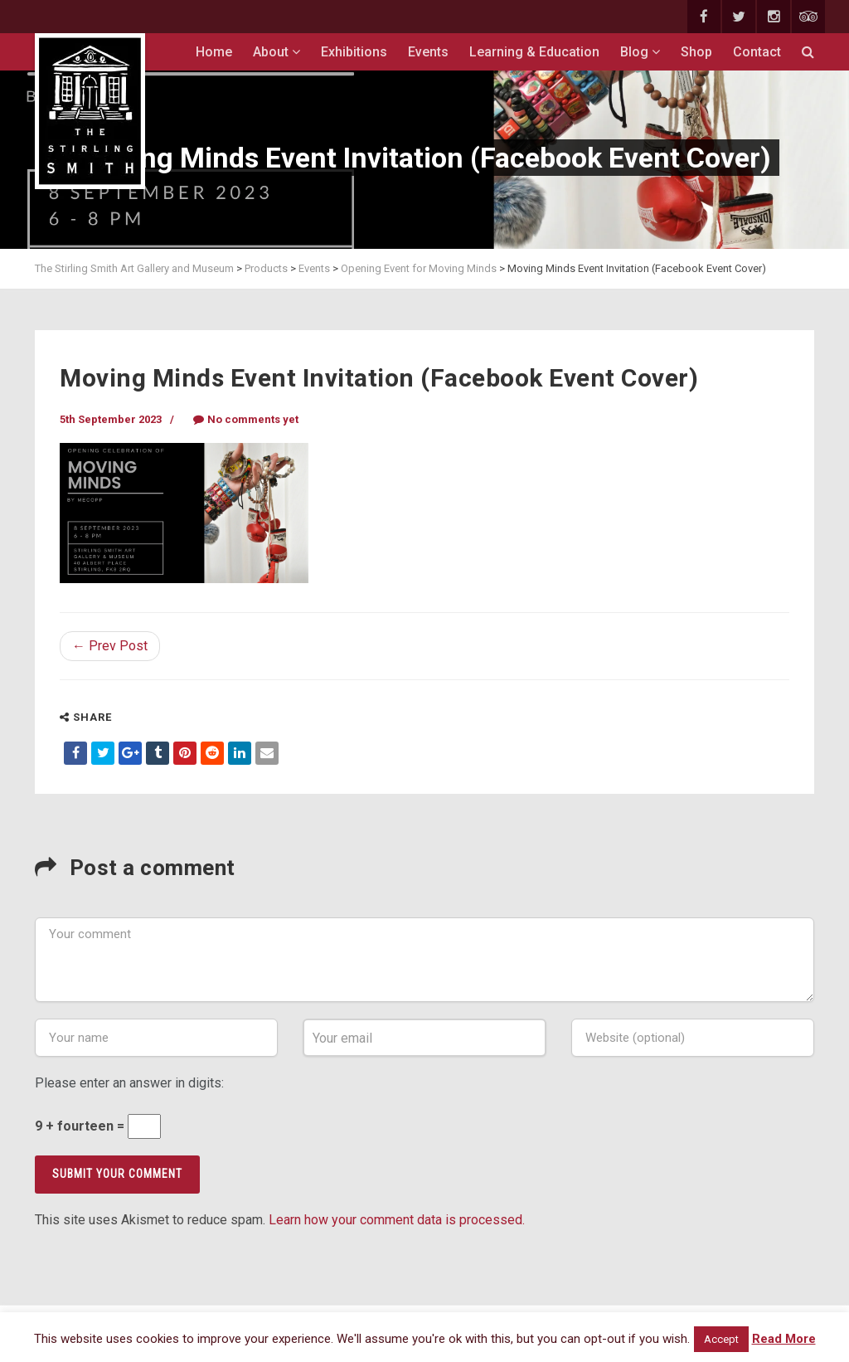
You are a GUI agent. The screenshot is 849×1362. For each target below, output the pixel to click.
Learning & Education (534, 52)
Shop (696, 52)
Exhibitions (354, 52)
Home (214, 52)
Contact (757, 52)
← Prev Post (110, 646)
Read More (784, 1338)
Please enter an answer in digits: (129, 1083)
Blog (640, 52)
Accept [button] (721, 1339)
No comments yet (245, 419)
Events (428, 52)
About (276, 52)
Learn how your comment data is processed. (397, 1220)
